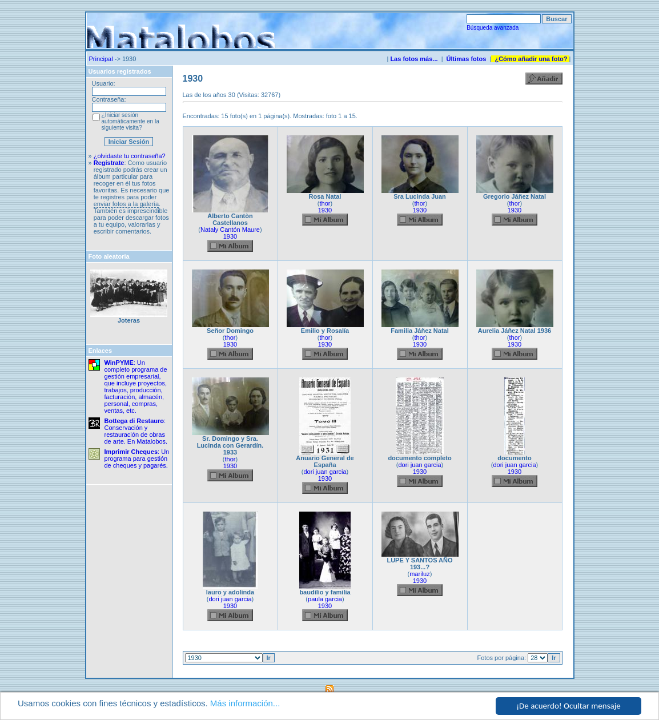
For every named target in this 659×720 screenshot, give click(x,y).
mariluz (419, 573)
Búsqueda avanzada (493, 28)
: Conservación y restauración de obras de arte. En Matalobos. (136, 431)
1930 (230, 236)
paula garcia (325, 599)
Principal (101, 58)
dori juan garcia (324, 471)
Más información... (245, 704)
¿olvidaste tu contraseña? (130, 155)
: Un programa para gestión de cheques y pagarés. (137, 458)
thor (325, 203)
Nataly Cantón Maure (230, 229)
